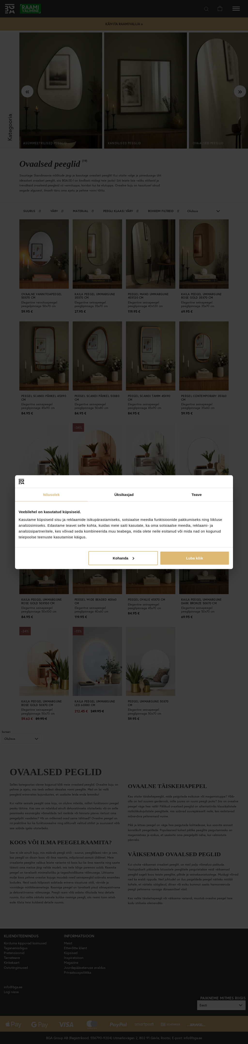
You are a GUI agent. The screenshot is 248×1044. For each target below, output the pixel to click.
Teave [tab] (197, 495)
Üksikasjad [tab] (123, 495)
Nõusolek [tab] (51, 495)
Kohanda (123, 558)
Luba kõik (194, 558)
